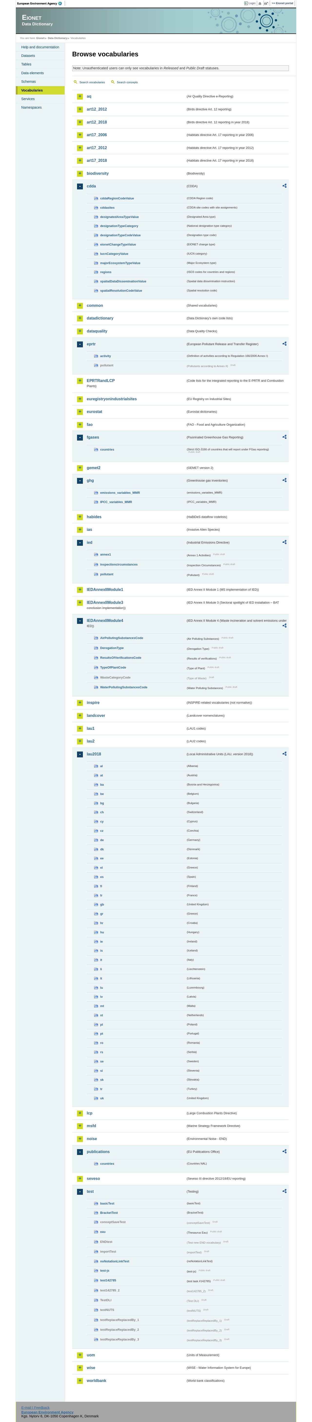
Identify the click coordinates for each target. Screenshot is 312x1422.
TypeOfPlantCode (113, 667)
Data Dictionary (57, 38)
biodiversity (98, 173)
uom (91, 1355)
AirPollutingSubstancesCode (121, 638)
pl (101, 1024)
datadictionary (100, 318)
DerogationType (112, 648)
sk (102, 1080)
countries (107, 449)
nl (101, 1015)
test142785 (108, 1280)
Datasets (28, 56)
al (101, 766)
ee (102, 858)
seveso (93, 1178)
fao (90, 424)
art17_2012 (97, 148)
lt (101, 978)
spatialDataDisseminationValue (123, 281)
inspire (93, 703)
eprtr (91, 344)
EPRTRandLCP (101, 381)
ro (101, 1043)
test (90, 1191)
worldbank (96, 1381)
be (102, 794)
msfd (91, 1126)
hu (102, 932)
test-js (104, 1270)
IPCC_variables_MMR (116, 502)
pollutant (106, 574)
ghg (90, 480)
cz (102, 831)
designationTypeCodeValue (120, 235)
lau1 (91, 728)
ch (102, 812)
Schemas (28, 81)
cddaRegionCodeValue (117, 198)
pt (101, 1033)
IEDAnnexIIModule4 (105, 620)
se (102, 1061)
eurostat (94, 412)
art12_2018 (97, 122)
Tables (26, 64)
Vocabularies (32, 90)
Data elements (32, 73)
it (101, 960)
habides (94, 517)
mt (102, 1006)
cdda (91, 186)
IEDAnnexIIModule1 (105, 589)
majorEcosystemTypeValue (120, 263)
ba (102, 784)
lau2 (91, 741)
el (101, 867)
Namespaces (31, 107)
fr (101, 895)
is (101, 950)
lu (101, 987)
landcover (96, 715)
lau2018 (94, 754)
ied (89, 542)
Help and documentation (40, 47)
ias (89, 529)
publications (98, 1152)
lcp (89, 1113)
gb (102, 904)
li (101, 969)
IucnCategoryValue (114, 254)
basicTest (107, 1203)
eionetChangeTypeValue (118, 244)
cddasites (107, 207)
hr (101, 923)
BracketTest (109, 1213)
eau (103, 1232)
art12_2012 (97, 109)
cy (102, 821)
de (102, 840)
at (101, 775)
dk (102, 849)
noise (92, 1139)
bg (102, 803)
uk (102, 1098)
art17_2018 (97, 160)
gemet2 (93, 468)
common (95, 305)
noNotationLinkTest (114, 1261)
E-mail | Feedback (35, 1408)
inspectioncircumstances (119, 564)
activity (105, 356)
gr (101, 914)
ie (101, 941)
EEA (41, 3)
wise (91, 1368)
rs (101, 1052)
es (102, 877)
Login (252, 3)
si (101, 1070)
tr (101, 1089)
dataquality (97, 331)
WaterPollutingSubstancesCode (123, 687)
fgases (93, 437)
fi (101, 886)
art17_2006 (97, 135)
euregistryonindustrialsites (112, 399)
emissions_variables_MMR (120, 493)
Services (28, 99)
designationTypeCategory (119, 226)
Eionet (40, 38)
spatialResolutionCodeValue (121, 290)
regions (105, 272)
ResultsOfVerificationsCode (120, 657)
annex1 (105, 554)
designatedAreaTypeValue (119, 217)
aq (89, 96)
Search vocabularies (92, 82)
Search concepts (127, 82)
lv (101, 997)
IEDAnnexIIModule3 (105, 602)
